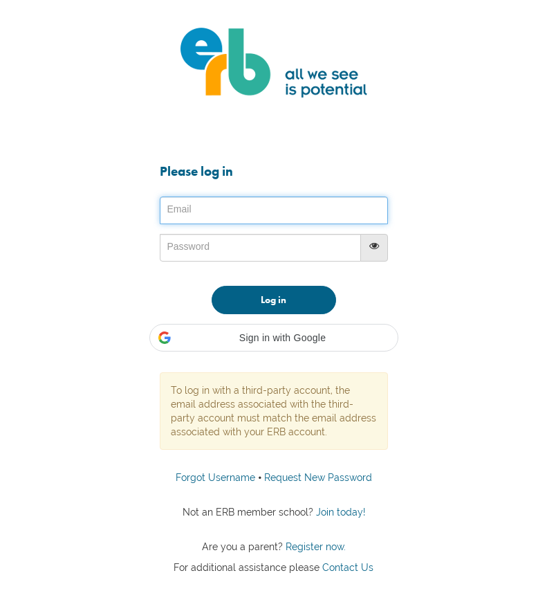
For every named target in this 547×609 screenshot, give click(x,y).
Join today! (339, 512)
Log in (273, 299)
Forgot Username (215, 477)
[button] (273, 338)
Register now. (314, 546)
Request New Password (318, 477)
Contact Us (347, 567)
